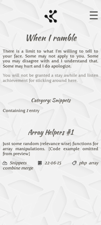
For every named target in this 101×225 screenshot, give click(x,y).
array (93, 162)
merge (27, 168)
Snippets (17, 162)
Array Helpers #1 (50, 132)
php (82, 162)
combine (11, 168)
